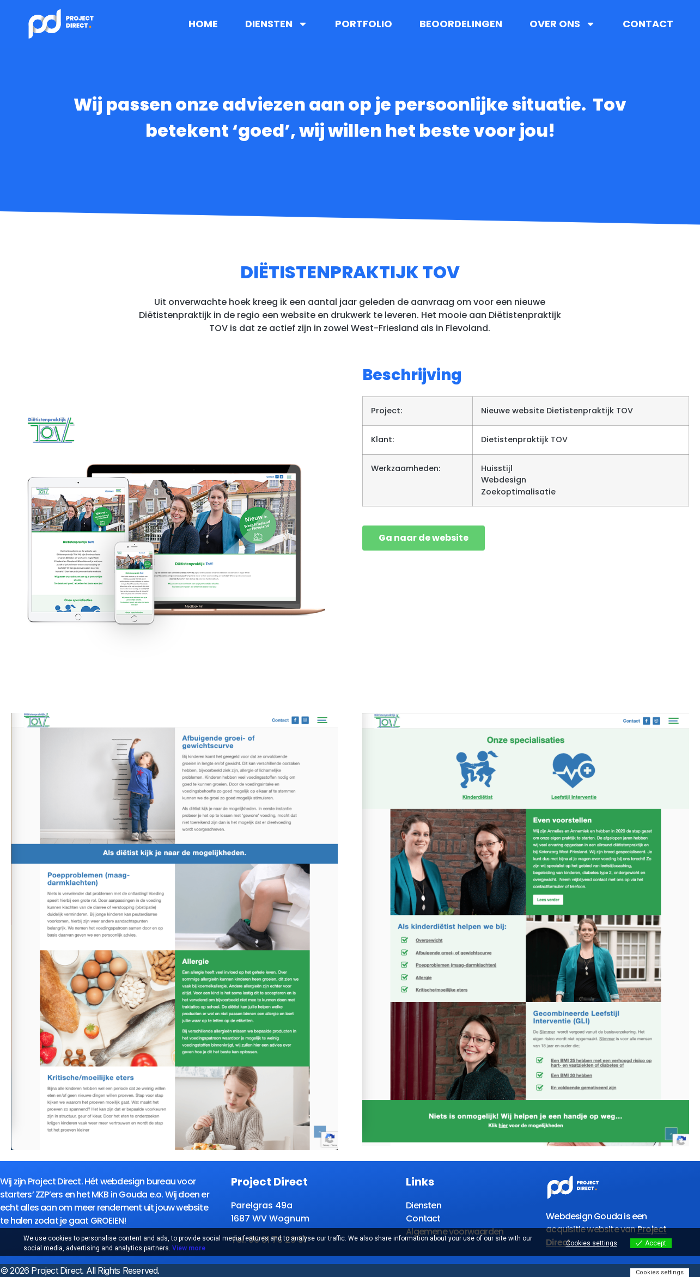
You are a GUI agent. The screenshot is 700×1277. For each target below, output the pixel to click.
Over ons (562, 24)
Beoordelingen (460, 24)
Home (203, 24)
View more (188, 1248)
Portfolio (363, 24)
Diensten (276, 24)
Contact (648, 24)
